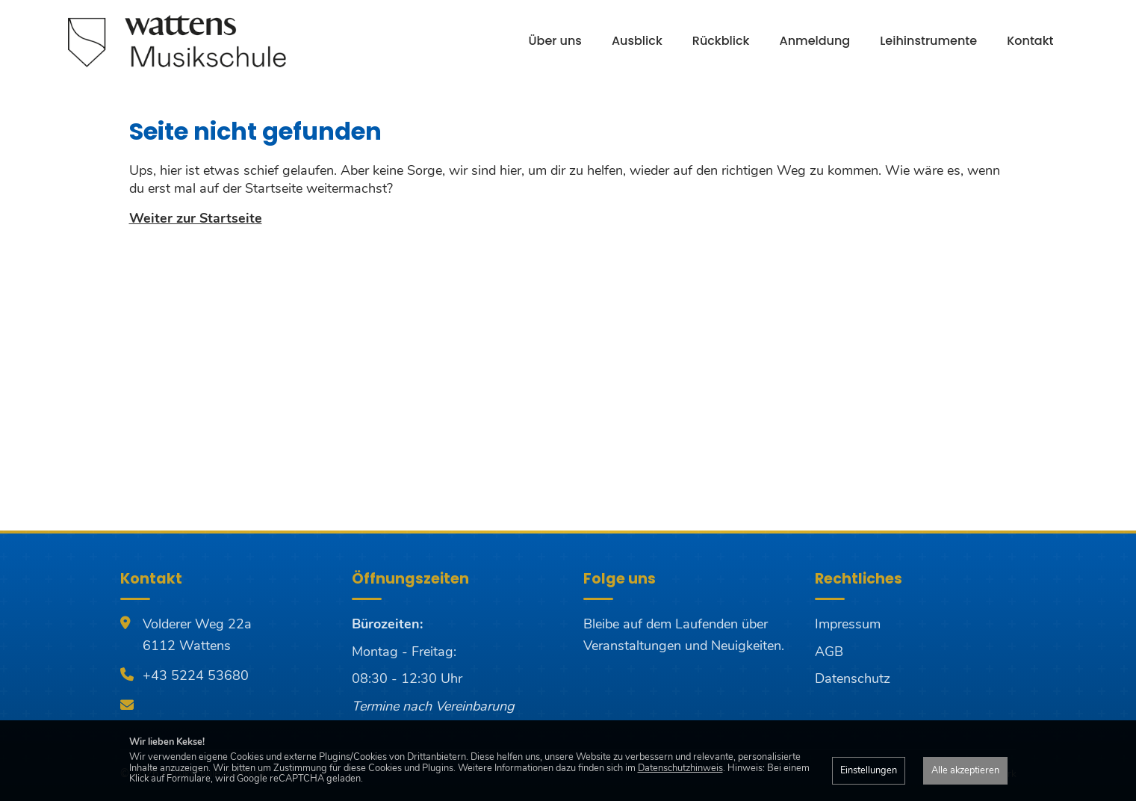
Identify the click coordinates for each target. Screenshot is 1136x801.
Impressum (848, 624)
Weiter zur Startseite (195, 218)
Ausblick (637, 40)
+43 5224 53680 (196, 675)
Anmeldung (815, 40)
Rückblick (721, 40)
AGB (829, 652)
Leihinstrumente (928, 40)
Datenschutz (852, 678)
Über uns (555, 40)
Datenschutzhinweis (680, 768)
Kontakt (1030, 40)
